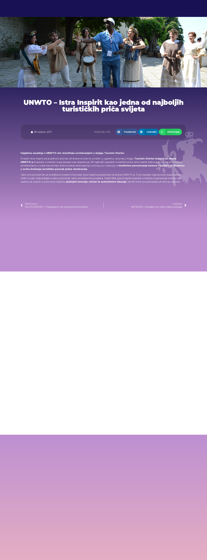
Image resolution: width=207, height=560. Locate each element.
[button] (126, 132)
